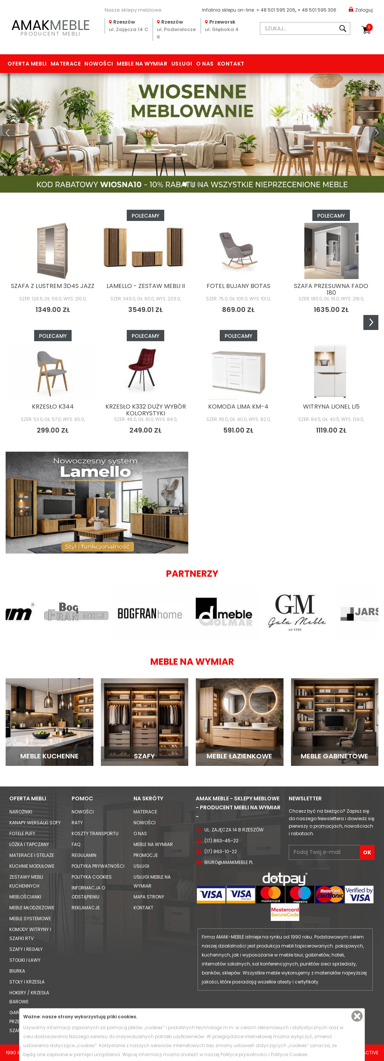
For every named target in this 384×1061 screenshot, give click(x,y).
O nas (205, 63)
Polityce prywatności (243, 1054)
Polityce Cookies (289, 1054)
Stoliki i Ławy (24, 960)
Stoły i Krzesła (27, 982)
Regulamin (84, 855)
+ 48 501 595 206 (275, 10)
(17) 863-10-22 (220, 851)
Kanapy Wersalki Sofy (35, 822)
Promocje (146, 855)
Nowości (98, 63)
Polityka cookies (92, 877)
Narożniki (20, 812)
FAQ (76, 844)
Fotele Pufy (22, 833)
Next (370, 322)
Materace (66, 63)
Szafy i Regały (26, 949)
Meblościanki (25, 897)
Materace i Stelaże (31, 855)
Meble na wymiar (142, 63)
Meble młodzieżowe (31, 907)
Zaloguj (361, 9)
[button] (7, 132)
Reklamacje (86, 907)
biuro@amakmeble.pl (228, 862)
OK (367, 852)
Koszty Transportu (95, 833)
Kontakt (231, 63)
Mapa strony (149, 897)
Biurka (17, 971)
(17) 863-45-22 (221, 840)
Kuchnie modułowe (31, 866)
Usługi (181, 63)
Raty (77, 822)
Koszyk (369, 27)
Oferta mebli (27, 63)
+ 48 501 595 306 (316, 10)
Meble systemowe (30, 918)
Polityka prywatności (98, 866)
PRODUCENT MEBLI (50, 26)
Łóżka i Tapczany (29, 844)
